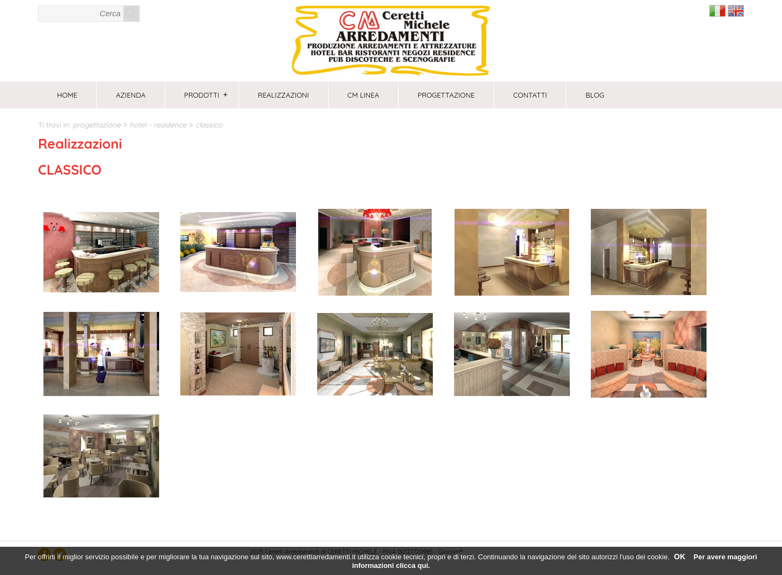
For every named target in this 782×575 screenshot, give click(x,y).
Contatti (530, 95)
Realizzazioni (283, 95)
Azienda (131, 95)
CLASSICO (209, 124)
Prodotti (206, 95)
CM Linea (363, 95)
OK (679, 556)
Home (67, 95)
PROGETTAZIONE (446, 95)
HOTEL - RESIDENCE (157, 124)
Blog (594, 95)
